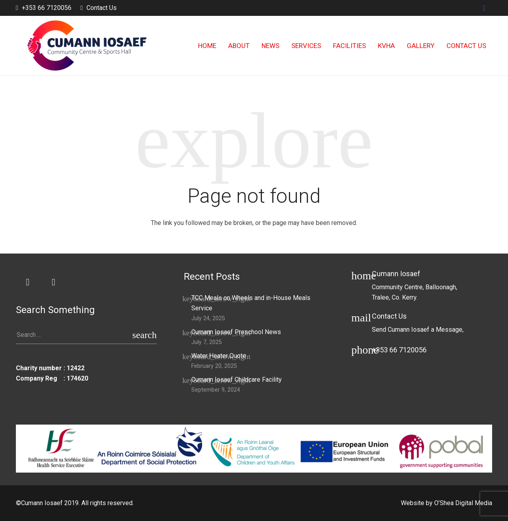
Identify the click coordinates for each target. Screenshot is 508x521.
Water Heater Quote (218, 356)
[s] (86, 335)
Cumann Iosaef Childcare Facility (236, 379)
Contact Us (102, 8)
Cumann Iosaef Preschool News (236, 332)
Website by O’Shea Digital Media (446, 503)
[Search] (144, 335)
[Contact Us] (361, 323)
